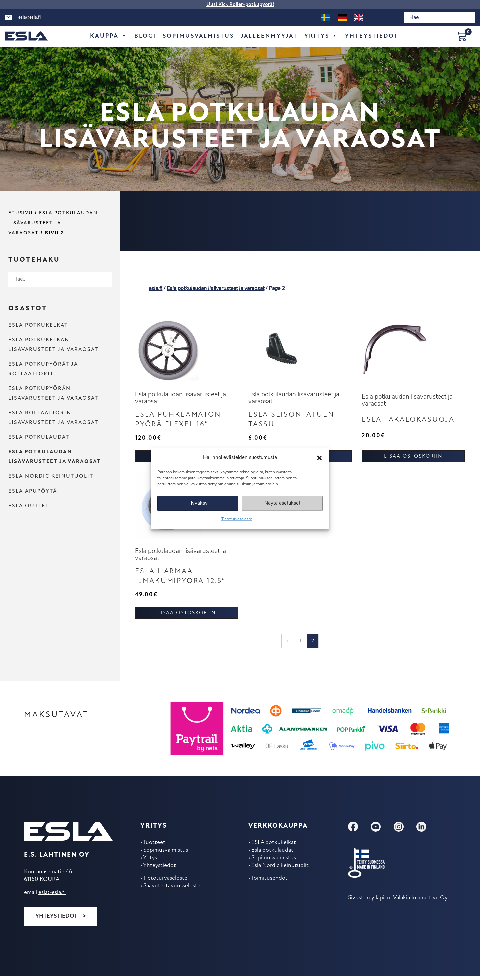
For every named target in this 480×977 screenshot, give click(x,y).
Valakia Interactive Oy (420, 899)
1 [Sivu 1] (301, 642)
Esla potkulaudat (38, 437)
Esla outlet (28, 506)
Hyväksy (198, 503)
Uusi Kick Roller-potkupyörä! (240, 4)
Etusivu (20, 213)
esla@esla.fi (29, 17)
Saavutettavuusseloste (172, 889)
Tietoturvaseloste (236, 519)
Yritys (323, 36)
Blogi (142, 36)
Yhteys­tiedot (374, 36)
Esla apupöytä (32, 491)
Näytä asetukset (282, 503)
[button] (319, 457)
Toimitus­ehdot (269, 881)
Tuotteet (154, 844)
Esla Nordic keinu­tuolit (50, 476)
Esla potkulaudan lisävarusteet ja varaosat (53, 223)
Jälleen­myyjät (269, 36)
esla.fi (155, 288)
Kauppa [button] (105, 36)
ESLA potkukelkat (38, 325)
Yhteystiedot (56, 917)
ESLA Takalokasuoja (410, 420)
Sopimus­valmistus (196, 36)
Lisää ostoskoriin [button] (413, 457)
